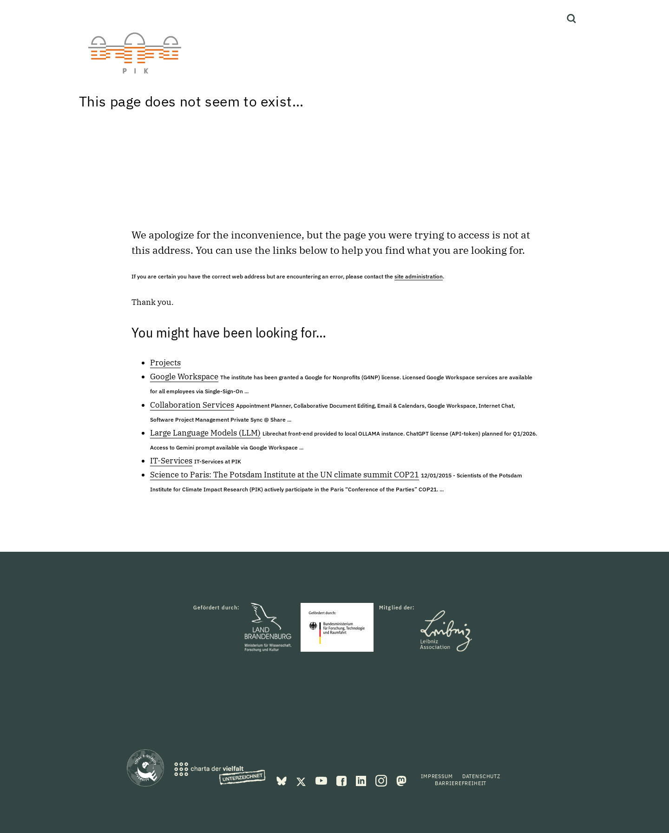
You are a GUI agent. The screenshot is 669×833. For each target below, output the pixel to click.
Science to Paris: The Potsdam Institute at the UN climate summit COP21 (284, 474)
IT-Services (171, 461)
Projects (165, 362)
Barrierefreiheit (460, 783)
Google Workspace (184, 376)
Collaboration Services (192, 405)
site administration (418, 276)
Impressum (437, 776)
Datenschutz (481, 776)
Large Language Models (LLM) (205, 433)
